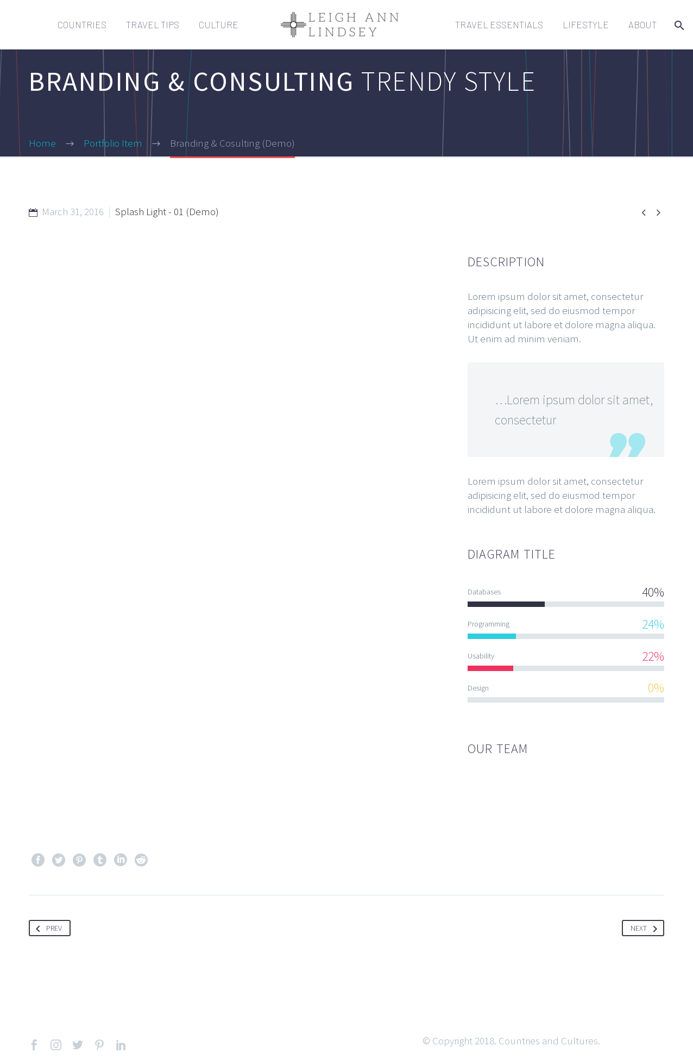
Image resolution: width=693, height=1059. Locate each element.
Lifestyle (586, 24)
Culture (218, 24)
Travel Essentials (499, 24)
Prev (47, 928)
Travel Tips (152, 24)
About (642, 24)
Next (646, 928)
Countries (82, 24)
